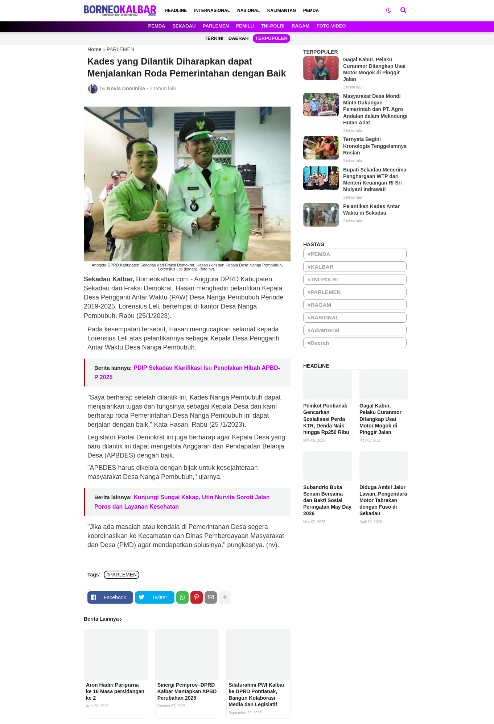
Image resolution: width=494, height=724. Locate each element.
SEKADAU (183, 26)
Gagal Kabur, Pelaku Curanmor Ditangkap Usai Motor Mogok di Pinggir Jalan (374, 69)
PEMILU (245, 26)
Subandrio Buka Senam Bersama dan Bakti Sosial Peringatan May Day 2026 (327, 500)
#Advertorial (323, 330)
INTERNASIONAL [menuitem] (212, 10)
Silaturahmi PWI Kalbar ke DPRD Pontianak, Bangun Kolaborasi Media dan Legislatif (256, 695)
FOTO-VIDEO (331, 26)
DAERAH (239, 38)
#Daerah (318, 343)
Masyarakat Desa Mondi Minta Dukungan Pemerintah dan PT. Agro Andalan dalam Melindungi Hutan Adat (375, 109)
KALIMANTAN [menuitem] (281, 10)
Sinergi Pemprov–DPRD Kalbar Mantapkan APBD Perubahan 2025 (187, 691)
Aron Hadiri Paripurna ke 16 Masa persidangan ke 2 (115, 691)
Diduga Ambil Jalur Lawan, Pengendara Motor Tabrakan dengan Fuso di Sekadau (383, 500)
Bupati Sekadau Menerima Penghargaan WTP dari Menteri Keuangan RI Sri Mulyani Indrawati (374, 180)
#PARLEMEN (121, 575)
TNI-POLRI (272, 26)
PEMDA (156, 26)
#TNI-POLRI (323, 279)
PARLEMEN (216, 26)
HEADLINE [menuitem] (176, 10)
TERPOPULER (271, 38)
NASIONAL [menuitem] (248, 10)
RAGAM (300, 26)
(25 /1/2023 (225, 424)
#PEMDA (319, 254)
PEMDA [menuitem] (311, 10)
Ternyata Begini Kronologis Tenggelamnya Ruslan (375, 145)
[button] (388, 10)
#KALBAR (321, 267)
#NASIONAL (323, 317)
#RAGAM (319, 305)
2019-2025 (99, 306)
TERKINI (214, 38)
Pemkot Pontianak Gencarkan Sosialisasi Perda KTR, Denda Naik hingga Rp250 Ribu (326, 419)
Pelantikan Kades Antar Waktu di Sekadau (371, 209)
